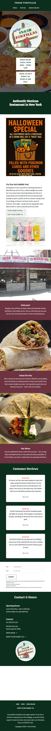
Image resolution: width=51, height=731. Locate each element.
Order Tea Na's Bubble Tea (16, 214)
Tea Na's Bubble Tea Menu (16, 210)
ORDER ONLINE (11, 633)
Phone (7, 571)
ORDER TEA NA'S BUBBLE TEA (16, 637)
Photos (23, 8)
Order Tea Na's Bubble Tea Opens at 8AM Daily (25, 78)
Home (17, 704)
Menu (15, 8)
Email (7, 567)
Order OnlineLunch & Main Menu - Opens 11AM (25, 64)
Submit (11, 577)
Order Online (34, 8)
